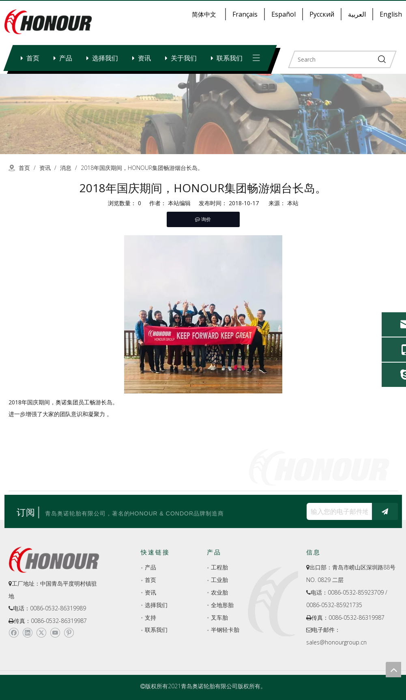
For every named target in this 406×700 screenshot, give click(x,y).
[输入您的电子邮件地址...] (337, 511)
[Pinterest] (69, 632)
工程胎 (219, 567)
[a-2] (203, 114)
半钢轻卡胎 (225, 629)
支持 (150, 617)
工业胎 (219, 580)
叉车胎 (219, 617)
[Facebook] (14, 632)
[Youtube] (55, 632)
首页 (32, 58)
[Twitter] (41, 632)
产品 (65, 58)
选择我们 (105, 58)
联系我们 (230, 58)
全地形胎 (222, 605)
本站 (293, 203)
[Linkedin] (27, 632)
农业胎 (219, 592)
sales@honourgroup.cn (336, 642)
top (393, 669)
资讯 (144, 58)
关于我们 (184, 58)
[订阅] (385, 511)
